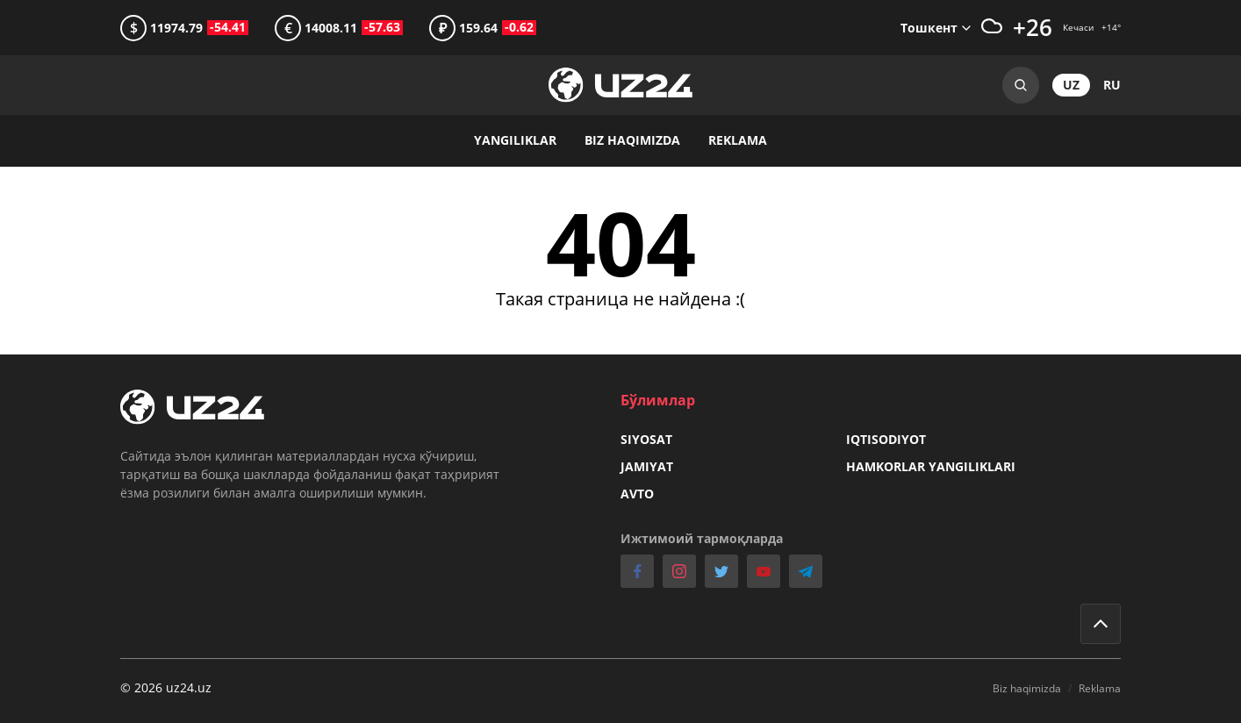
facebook (637, 571)
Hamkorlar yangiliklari (930, 466)
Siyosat (646, 439)
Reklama (737, 140)
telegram (805, 571)
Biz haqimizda (632, 140)
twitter (721, 571)
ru (1112, 84)
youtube (763, 571)
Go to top (1100, 624)
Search (1021, 85)
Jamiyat (646, 466)
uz (1071, 84)
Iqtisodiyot (886, 439)
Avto (637, 493)
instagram (679, 571)
